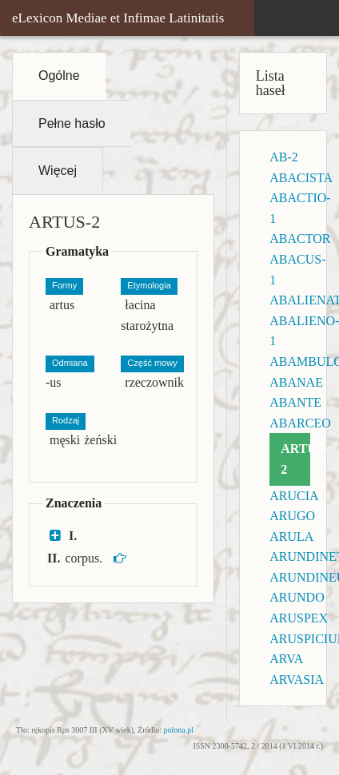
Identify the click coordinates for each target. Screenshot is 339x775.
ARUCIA (293, 496)
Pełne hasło (72, 123)
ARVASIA (296, 679)
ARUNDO (296, 597)
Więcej (57, 170)
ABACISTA (301, 178)
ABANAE (296, 382)
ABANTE (295, 402)
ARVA (286, 659)
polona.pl (179, 729)
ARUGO (292, 516)
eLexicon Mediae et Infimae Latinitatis (118, 18)
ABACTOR (299, 238)
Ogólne (59, 75)
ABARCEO (299, 423)
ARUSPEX (298, 618)
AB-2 (283, 157)
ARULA (291, 536)
